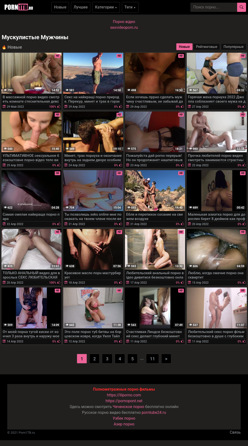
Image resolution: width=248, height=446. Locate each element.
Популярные (234, 47)
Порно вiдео (124, 21)
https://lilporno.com (124, 395)
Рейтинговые (206, 47)
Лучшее (81, 7)
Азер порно (124, 424)
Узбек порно (124, 418)
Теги (130, 7)
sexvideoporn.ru (124, 27)
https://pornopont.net (124, 401)
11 (152, 358)
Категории (106, 7)
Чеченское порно (128, 406)
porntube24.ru (154, 412)
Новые (60, 7)
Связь (235, 432)
